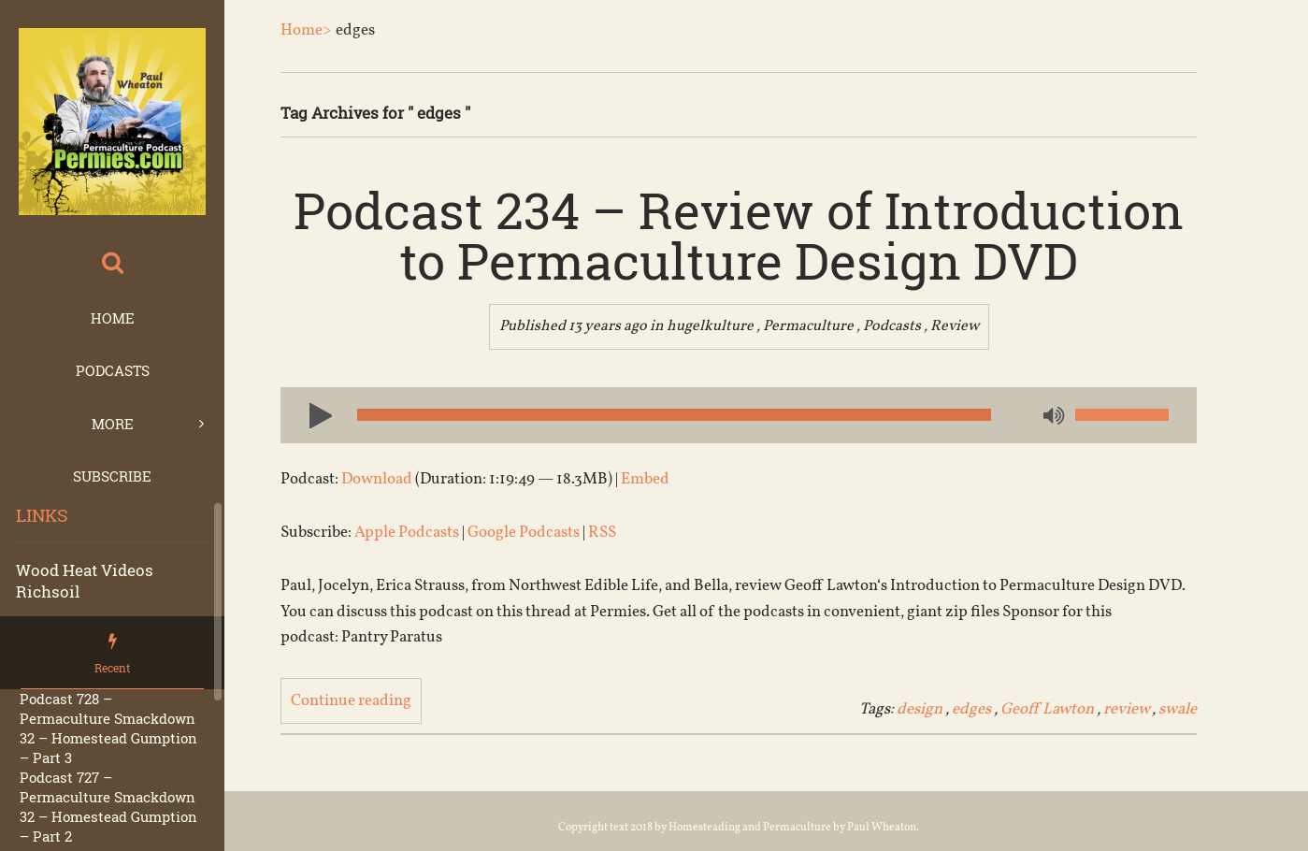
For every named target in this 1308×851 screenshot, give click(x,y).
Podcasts (113, 370)
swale (1177, 709)
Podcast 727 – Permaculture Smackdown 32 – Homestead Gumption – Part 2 (108, 806)
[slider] (674, 415)
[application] (738, 415)
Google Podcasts (523, 532)
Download (376, 479)
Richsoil (47, 591)
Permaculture (808, 326)
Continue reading (351, 701)
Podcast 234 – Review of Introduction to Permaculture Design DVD (739, 235)
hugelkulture (710, 326)
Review (954, 326)
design (919, 709)
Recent (112, 667)
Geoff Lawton (1047, 709)
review (1126, 709)
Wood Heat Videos (84, 570)
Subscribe (112, 476)
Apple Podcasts (406, 532)
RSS (602, 532)
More (113, 423)
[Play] (313, 414)
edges (971, 709)
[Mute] (1052, 417)
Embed (645, 479)
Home (113, 318)
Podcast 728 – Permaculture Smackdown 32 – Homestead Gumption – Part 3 (108, 728)
